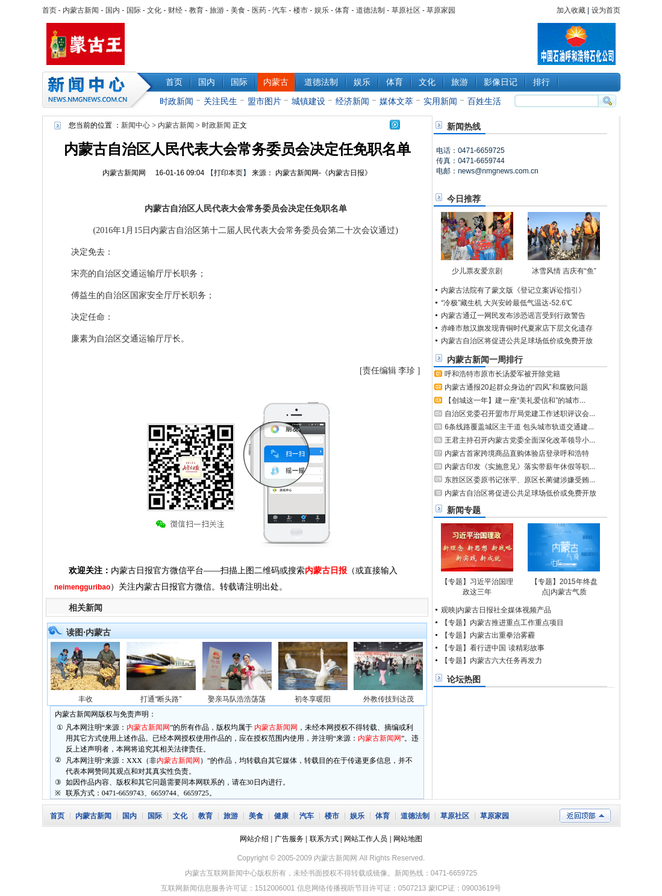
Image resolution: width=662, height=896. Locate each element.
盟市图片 (264, 101)
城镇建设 (308, 101)
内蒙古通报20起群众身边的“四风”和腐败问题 (516, 387)
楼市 (300, 10)
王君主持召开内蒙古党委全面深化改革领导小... (520, 440)
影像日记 (500, 82)
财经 (175, 10)
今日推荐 (464, 199)
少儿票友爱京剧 (477, 271)
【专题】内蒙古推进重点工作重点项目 (502, 622)
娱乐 (321, 10)
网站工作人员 (365, 839)
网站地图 (407, 839)
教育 (196, 10)
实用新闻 (440, 101)
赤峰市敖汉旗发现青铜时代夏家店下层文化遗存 (517, 328)
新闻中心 (99, 90)
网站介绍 (254, 839)
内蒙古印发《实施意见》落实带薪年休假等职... (520, 466)
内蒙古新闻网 (124, 173)
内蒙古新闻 (81, 10)
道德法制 (370, 10)
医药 (259, 10)
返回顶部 (585, 816)
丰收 (85, 699)
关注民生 (220, 101)
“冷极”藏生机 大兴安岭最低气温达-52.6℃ (506, 303)
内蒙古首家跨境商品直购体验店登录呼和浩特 (517, 453)
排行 (541, 82)
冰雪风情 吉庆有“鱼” (564, 271)
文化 (154, 10)
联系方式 (324, 839)
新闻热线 (464, 126)
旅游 (217, 10)
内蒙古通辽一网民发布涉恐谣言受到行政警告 (513, 315)
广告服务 (289, 839)
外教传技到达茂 (388, 699)
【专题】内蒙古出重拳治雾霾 (488, 635)
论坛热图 (464, 679)
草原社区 (406, 10)
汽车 (279, 10)
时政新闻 (176, 101)
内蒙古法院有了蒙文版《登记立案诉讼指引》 (513, 290)
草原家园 (440, 10)
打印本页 (228, 173)
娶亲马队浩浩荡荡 (237, 699)
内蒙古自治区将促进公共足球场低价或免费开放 (517, 341)
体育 (342, 10)
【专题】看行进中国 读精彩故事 (492, 648)
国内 (112, 10)
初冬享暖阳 (313, 699)
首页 (49, 10)
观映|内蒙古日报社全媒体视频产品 (496, 610)
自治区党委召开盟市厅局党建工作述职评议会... (520, 413)
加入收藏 (571, 10)
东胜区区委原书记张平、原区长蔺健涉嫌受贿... (520, 480)
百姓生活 (484, 101)
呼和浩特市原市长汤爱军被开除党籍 (502, 374)
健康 (281, 816)
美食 (238, 10)
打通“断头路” (160, 699)
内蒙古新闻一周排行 (485, 359)
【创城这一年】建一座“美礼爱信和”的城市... (515, 400)
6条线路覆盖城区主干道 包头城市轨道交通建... (519, 427)
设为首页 (606, 10)
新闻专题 (464, 510)
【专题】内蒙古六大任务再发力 (491, 660)
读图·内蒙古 (88, 632)
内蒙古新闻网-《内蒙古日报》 (323, 173)
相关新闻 (85, 607)
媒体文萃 (396, 101)
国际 (133, 10)
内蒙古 (276, 82)
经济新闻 (352, 101)
